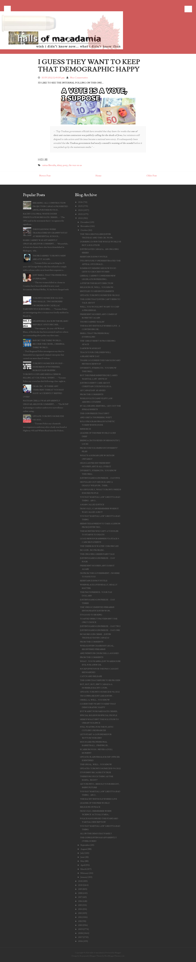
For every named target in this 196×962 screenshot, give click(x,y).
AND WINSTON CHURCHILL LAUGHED (99, 653)
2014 (80, 909)
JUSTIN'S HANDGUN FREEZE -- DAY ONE (100, 630)
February (84, 873)
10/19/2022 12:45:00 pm (53, 77)
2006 (80, 941)
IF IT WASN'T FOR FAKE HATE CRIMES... (99, 711)
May (82, 861)
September (85, 845)
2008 (80, 933)
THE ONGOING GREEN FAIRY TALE (97, 554)
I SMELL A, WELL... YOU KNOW (95, 700)
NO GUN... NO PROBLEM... (92, 550)
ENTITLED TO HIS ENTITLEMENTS (97, 291)
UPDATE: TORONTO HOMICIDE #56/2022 (100, 692)
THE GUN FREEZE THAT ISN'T (94, 413)
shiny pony (62, 165)
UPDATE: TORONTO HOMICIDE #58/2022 (100, 295)
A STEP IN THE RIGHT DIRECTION (96, 283)
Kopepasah (84, 956)
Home (99, 175)
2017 (80, 897)
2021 (80, 881)
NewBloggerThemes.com (114, 956)
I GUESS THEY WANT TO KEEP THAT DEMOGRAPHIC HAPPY (89, 66)
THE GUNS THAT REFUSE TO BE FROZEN (100, 680)
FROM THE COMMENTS (91, 394)
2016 (80, 901)
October (84, 230)
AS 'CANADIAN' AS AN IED (93, 390)
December (84, 222)
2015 (80, 905)
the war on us (75, 165)
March (83, 869)
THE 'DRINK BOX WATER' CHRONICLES (99, 546)
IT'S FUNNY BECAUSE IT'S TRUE (95, 772)
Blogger (118, 952)
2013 (80, 913)
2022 (80, 218)
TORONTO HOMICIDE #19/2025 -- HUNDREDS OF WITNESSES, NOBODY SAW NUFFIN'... (48, 367)
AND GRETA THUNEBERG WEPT (96, 417)
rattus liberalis (49, 165)
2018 (80, 893)
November (85, 226)
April (82, 865)
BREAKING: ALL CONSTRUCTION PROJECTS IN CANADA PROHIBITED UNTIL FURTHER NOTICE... (50, 206)
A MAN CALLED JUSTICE (92, 504)
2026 (80, 202)
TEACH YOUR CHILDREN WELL (95, 352)
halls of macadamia (97, 952)
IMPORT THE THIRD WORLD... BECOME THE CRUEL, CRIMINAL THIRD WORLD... (49, 344)
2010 (80, 925)
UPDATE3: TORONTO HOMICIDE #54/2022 (100, 768)
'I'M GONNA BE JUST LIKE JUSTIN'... (96, 696)
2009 (80, 929)
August (83, 849)
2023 (80, 214)
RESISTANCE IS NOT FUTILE (93, 256)
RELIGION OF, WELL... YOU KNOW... (97, 287)
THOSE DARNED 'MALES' (92, 322)
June (82, 857)
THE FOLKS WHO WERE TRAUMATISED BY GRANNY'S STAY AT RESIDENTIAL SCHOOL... (50, 233)
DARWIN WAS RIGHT (90, 348)
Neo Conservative (79, 77)
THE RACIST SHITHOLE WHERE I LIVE (98, 799)
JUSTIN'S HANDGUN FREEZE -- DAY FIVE (100, 478)
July (82, 853)
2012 (80, 917)
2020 (80, 885)
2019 (80, 889)
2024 (80, 210)
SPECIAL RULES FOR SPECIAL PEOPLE (98, 715)
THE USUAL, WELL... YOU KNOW (96, 764)
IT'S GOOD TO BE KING (91, 615)
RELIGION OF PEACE (90, 807)
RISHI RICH (85, 429)
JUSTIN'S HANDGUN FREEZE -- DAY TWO (100, 626)
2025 (80, 206)
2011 (80, 921)
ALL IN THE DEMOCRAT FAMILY (96, 833)
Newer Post (45, 175)
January (83, 877)
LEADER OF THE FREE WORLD (95, 803)
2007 (80, 937)
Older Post (151, 175)
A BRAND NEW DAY (90, 356)
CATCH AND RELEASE (91, 676)
